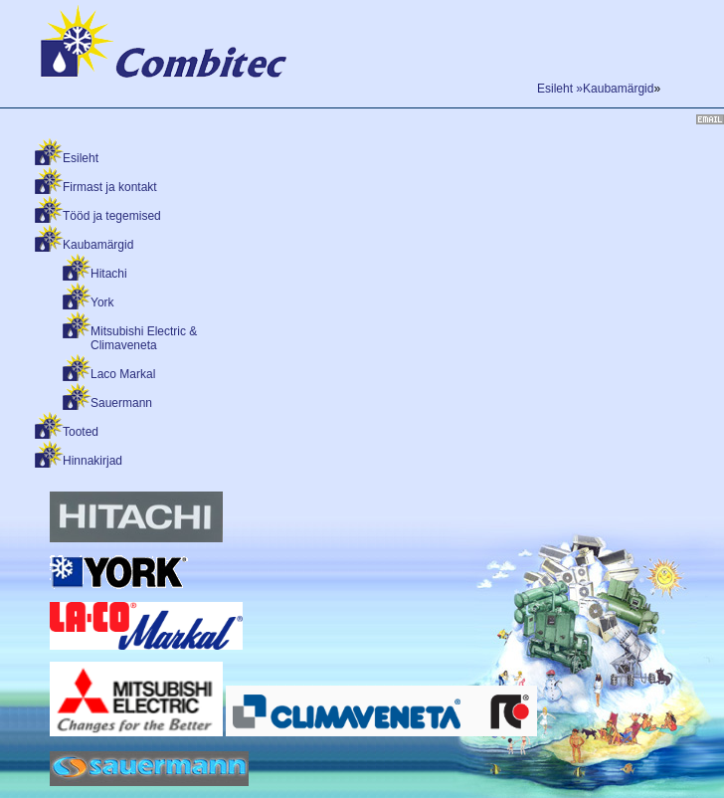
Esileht (80, 158)
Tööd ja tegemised (112, 216)
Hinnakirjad (92, 461)
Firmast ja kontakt (110, 187)
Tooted (80, 432)
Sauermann (121, 403)
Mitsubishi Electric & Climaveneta (143, 338)
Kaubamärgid (98, 245)
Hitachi (108, 274)
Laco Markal (122, 374)
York (102, 302)
